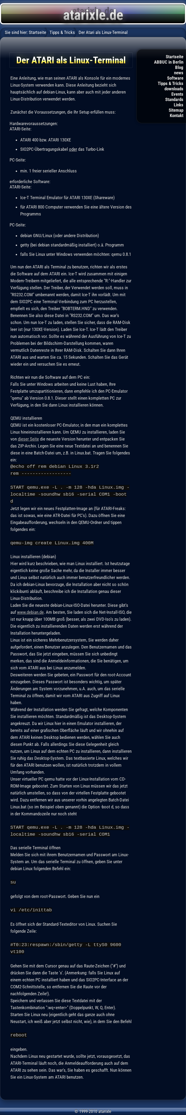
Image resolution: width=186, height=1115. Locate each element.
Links (178, 104)
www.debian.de (30, 612)
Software (175, 78)
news (178, 72)
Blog (179, 67)
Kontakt (176, 115)
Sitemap (176, 110)
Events (177, 94)
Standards (174, 99)
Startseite (174, 56)
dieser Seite (28, 439)
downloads (173, 88)
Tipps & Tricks (170, 83)
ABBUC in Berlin (168, 62)
